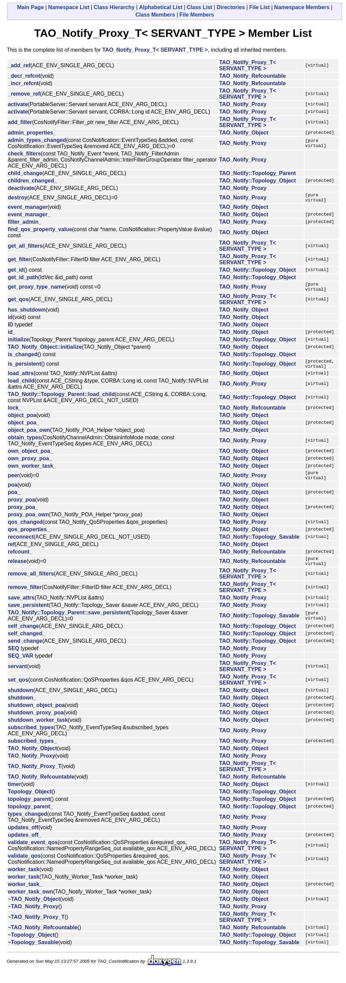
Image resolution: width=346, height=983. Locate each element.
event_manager (27, 209)
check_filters (24, 153)
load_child (21, 387)
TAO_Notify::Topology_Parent (257, 173)
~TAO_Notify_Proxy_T (36, 927)
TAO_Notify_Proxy (243, 104)
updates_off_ (25, 845)
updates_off (23, 837)
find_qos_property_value (40, 231)
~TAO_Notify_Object (34, 909)
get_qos (18, 303)
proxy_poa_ (23, 515)
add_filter (20, 122)
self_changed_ (26, 643)
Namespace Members (301, 7)
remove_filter (25, 597)
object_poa (22, 421)
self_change (23, 636)
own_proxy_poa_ (30, 464)
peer (13, 482)
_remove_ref (24, 94)
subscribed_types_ (32, 751)
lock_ (15, 414)
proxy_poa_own (28, 522)
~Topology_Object (31, 945)
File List (259, 7)
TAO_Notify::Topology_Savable (259, 545)
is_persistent (24, 369)
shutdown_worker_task (38, 730)
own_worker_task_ (32, 472)
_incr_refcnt (23, 83)
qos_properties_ (29, 537)
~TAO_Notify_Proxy (33, 916)
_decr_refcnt (24, 76)
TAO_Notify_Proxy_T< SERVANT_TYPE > (155, 50)
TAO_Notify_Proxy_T (34, 776)
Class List (200, 7)
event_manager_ (29, 216)
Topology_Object (29, 802)
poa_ (14, 500)
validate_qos (24, 866)
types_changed (27, 824)
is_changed (23, 358)
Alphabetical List (160, 7)
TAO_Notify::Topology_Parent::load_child (61, 400)
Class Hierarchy (114, 7)
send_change (25, 651)
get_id (16, 272)
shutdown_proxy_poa (36, 723)
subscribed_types (31, 737)
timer (14, 794)
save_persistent (28, 615)
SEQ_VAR (20, 666)
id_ (12, 336)
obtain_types (24, 443)
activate (18, 104)
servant (17, 676)
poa (12, 493)
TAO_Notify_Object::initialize (45, 351)
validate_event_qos (33, 852)
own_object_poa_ (30, 457)
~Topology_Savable (33, 952)
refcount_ (20, 560)
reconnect (20, 545)
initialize (18, 343)
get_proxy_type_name (36, 290)
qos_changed (25, 530)
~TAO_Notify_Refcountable (42, 937)
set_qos (18, 690)
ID (10, 328)
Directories (231, 7)
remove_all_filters (31, 584)
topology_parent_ (30, 816)
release (17, 570)
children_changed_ (32, 180)
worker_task (23, 879)
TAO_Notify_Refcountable (252, 76)
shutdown (20, 700)
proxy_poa (21, 508)
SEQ (13, 658)
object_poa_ (23, 429)
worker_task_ (25, 894)
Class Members (155, 15)
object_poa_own (29, 436)
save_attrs (21, 608)
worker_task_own (30, 902)
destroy (17, 198)
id (10, 321)
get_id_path (23, 279)
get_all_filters (25, 248)
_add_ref (19, 65)
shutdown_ (22, 708)
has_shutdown (27, 314)
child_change (25, 173)
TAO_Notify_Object (244, 133)
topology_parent (29, 809)
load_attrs (20, 379)
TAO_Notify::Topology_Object (257, 180)
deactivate (21, 188)
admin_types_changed (37, 140)
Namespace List (69, 7)
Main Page (30, 7)
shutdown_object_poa (36, 715)
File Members (196, 15)
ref (11, 552)
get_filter (19, 261)
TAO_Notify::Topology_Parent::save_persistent (68, 622)
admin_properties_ (32, 133)
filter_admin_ (25, 224)
